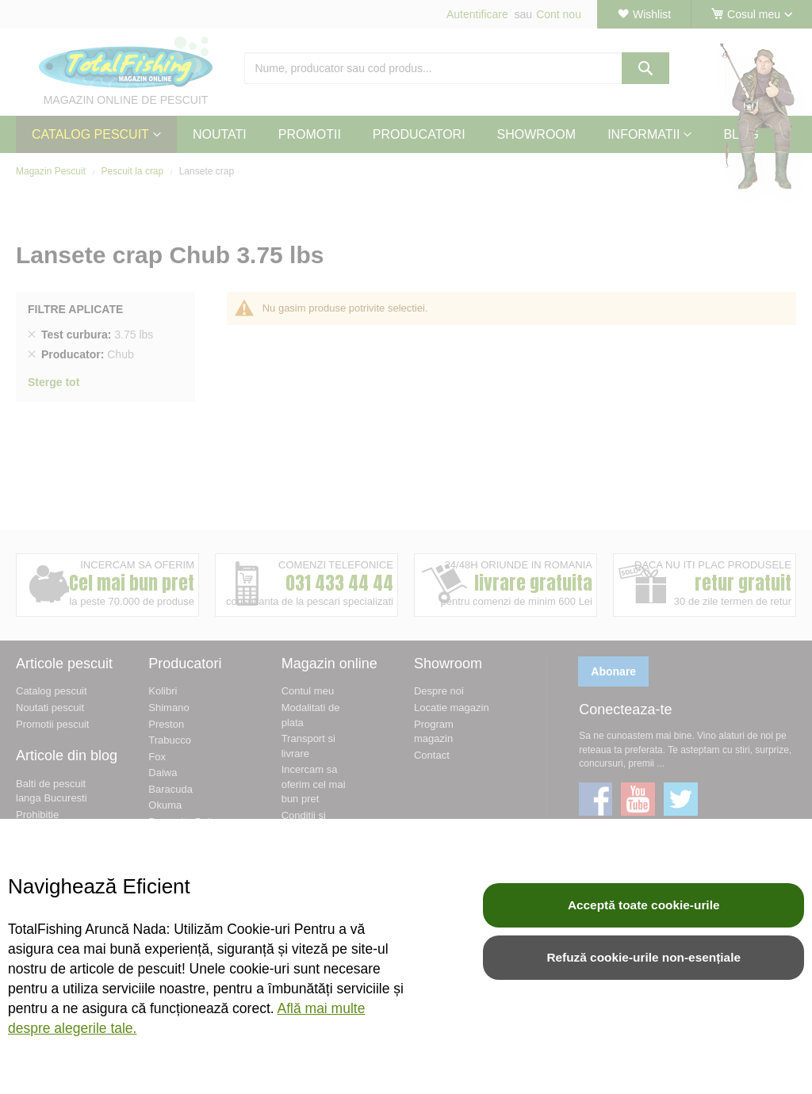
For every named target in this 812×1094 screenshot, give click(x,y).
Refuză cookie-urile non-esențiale (643, 957)
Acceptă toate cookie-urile (644, 905)
